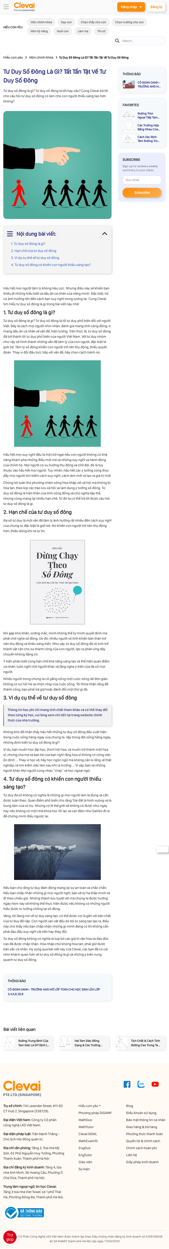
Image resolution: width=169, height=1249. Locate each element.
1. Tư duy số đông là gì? (28, 244)
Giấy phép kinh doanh (142, 1162)
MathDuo (85, 1120)
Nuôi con (63, 31)
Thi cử (101, 31)
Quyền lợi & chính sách (143, 1141)
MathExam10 (88, 1141)
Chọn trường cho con (129, 22)
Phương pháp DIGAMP (95, 1113)
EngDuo (85, 1148)
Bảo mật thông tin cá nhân (146, 1120)
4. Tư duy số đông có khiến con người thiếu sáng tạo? (51, 265)
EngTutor (85, 1155)
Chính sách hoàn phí (141, 1148)
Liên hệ (131, 1155)
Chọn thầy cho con (93, 22)
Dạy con (66, 22)
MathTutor (86, 1127)
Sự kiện (84, 1169)
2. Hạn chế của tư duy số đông (33, 251)
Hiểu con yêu (13, 58)
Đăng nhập (130, 6)
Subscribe (142, 193)
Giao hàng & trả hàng (141, 1127)
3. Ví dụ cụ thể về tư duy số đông (35, 258)
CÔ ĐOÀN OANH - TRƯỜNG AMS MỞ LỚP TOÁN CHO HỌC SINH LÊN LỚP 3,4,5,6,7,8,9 (54, 992)
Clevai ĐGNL (88, 1134)
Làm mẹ (83, 31)
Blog (129, 1106)
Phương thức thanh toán (144, 1134)
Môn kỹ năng (39, 31)
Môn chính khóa (41, 22)
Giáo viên (85, 1162)
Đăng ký (156, 7)
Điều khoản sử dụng (141, 1113)
